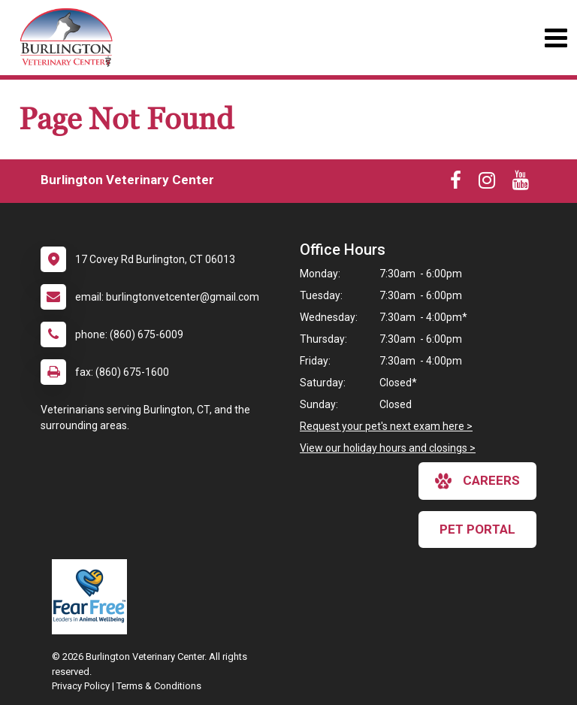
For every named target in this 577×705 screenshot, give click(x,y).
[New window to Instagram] (487, 183)
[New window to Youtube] (520, 183)
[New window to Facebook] (456, 183)
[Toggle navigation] (555, 38)
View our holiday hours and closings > (388, 448)
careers (477, 481)
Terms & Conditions (158, 685)
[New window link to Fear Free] (93, 596)
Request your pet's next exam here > (386, 426)
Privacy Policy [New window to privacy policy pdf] (81, 685)
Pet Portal (477, 529)
